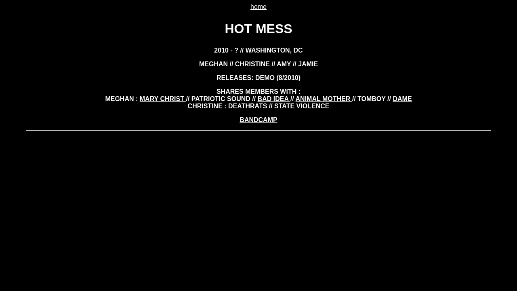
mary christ (163, 98)
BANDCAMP (258, 119)
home (258, 6)
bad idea (274, 98)
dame (402, 98)
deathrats (248, 106)
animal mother (324, 98)
